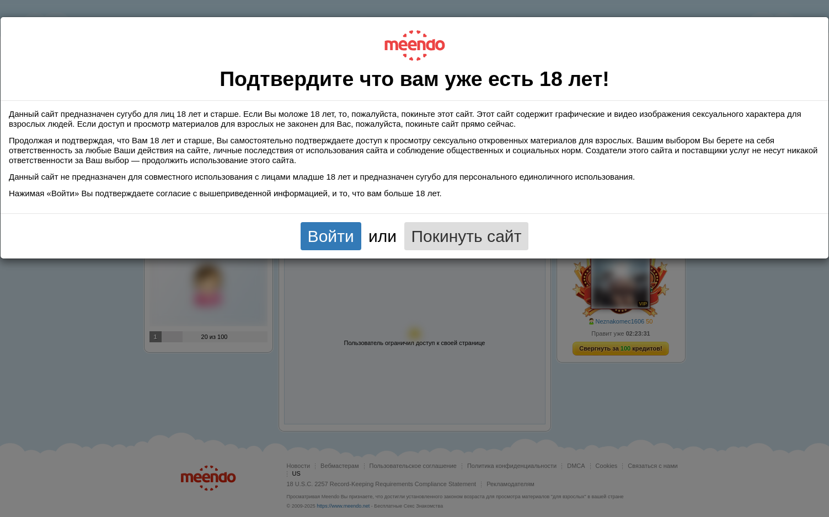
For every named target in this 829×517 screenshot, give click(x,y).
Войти (331, 236)
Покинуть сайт (466, 236)
